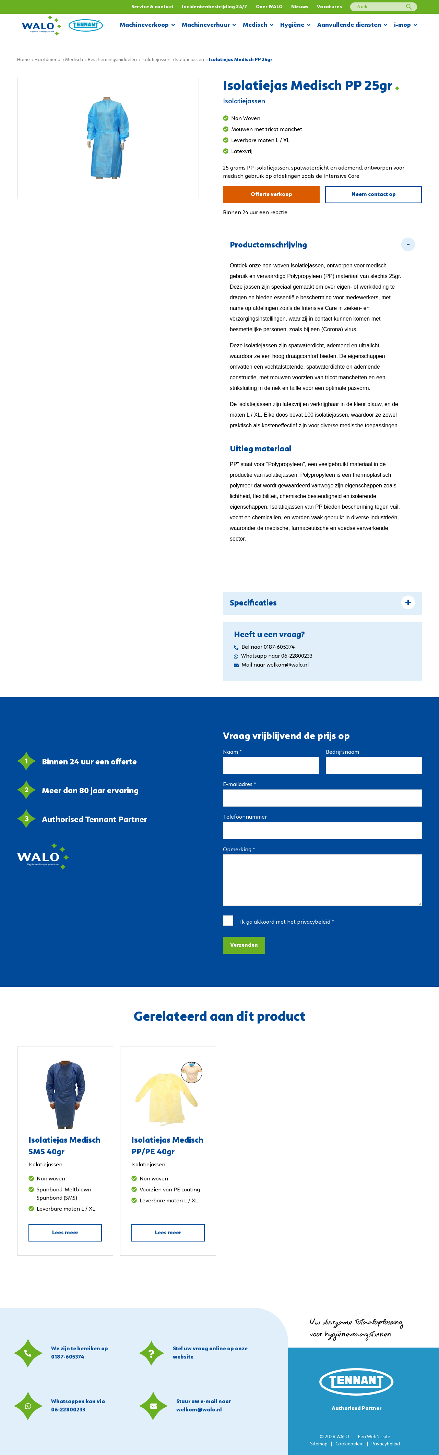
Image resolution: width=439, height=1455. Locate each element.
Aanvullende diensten (352, 26)
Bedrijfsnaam (342, 752)
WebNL (374, 1437)
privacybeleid (313, 922)
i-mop (405, 26)
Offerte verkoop (271, 194)
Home (23, 59)
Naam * (232, 752)
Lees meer (65, 1233)
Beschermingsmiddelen (112, 59)
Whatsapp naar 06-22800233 (273, 656)
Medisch (258, 26)
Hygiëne (295, 26)
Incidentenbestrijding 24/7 (214, 7)
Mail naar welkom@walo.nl (271, 665)
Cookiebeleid (349, 1444)
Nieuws (300, 7)
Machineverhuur (209, 26)
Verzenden (244, 945)
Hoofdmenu (47, 59)
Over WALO (269, 7)
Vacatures (329, 7)
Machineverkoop (147, 26)
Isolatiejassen (156, 59)
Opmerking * (239, 850)
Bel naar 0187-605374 (264, 647)
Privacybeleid (385, 1444)
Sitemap (319, 1444)
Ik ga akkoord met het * (287, 922)
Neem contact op (374, 194)
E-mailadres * (239, 784)
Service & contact (152, 7)
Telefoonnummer (245, 817)
